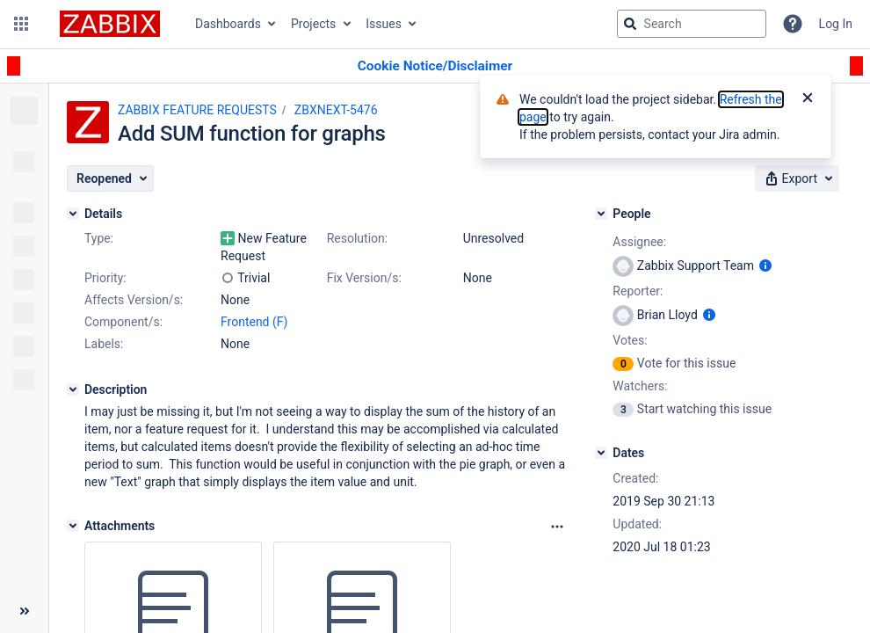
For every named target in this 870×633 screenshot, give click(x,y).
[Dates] (601, 453)
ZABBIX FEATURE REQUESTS (197, 110)
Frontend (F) (254, 322)
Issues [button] (384, 24)
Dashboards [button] (228, 24)
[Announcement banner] (435, 66)
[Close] (807, 99)
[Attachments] (73, 526)
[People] (601, 213)
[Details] (73, 213)
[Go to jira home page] (110, 23)
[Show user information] (765, 265)
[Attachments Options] (557, 526)
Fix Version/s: (364, 278)
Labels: (103, 344)
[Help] (793, 24)
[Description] (73, 389)
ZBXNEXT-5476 (336, 110)
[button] (21, 23)
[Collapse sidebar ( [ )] (24, 611)
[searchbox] (691, 24)
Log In (835, 24)
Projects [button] (313, 24)
